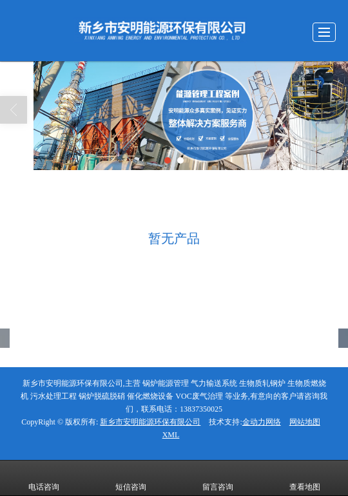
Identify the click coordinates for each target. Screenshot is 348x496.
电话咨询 (43, 477)
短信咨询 (130, 477)
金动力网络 (261, 421)
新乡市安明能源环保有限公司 (150, 421)
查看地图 (304, 477)
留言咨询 (217, 477)
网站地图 (304, 421)
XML (171, 434)
